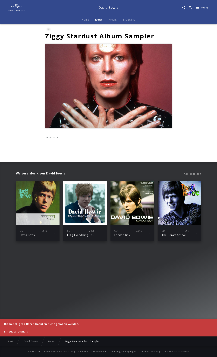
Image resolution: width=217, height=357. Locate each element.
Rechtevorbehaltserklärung (59, 351)
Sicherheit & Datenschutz (92, 351)
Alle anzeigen (192, 174)
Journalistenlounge (150, 351)
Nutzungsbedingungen (123, 351)
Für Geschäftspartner (177, 351)
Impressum (34, 351)
